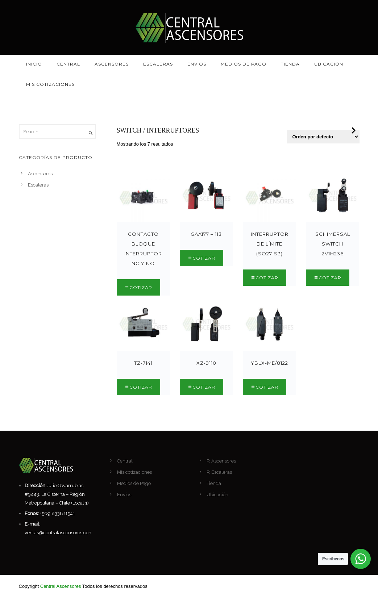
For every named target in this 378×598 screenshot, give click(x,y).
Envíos (196, 64)
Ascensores (112, 64)
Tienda (290, 64)
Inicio (34, 64)
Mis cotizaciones (50, 84)
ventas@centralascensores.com (59, 532)
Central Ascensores (60, 586)
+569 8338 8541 (57, 513)
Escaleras (158, 64)
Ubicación (328, 64)
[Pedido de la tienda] (323, 136)
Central (68, 64)
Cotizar (140, 287)
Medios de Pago (243, 64)
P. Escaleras (219, 472)
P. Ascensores (221, 461)
